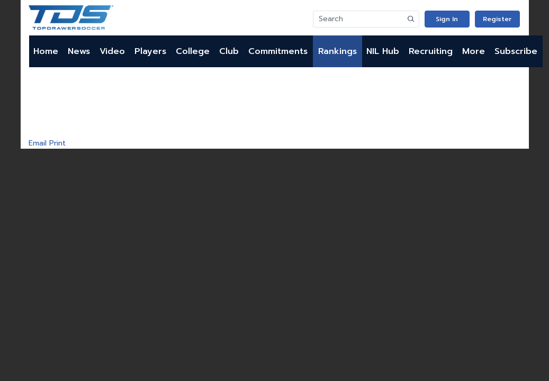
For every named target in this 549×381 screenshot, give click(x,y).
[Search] (358, 19)
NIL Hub (382, 51)
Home (45, 51)
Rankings (337, 51)
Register (497, 19)
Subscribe (515, 51)
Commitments (278, 51)
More (473, 51)
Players (150, 51)
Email (38, 143)
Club (229, 51)
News (79, 51)
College (193, 51)
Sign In (447, 19)
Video (112, 51)
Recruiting (431, 51)
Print (57, 143)
